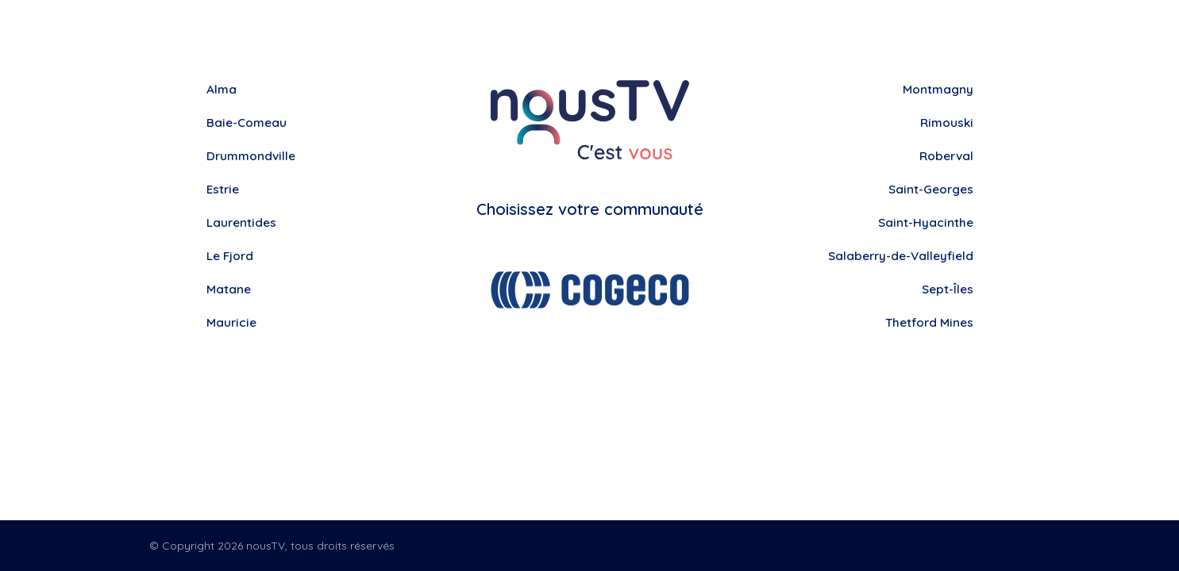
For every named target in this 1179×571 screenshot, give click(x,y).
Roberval (944, 156)
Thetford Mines (927, 323)
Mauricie (232, 323)
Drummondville (252, 156)
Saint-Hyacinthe (925, 223)
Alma (221, 90)
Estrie (223, 189)
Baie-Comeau (248, 123)
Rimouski (945, 123)
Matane (229, 289)
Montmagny (936, 90)
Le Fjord (231, 256)
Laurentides (242, 223)
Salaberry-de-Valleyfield (897, 256)
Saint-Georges (928, 189)
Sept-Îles (946, 289)
